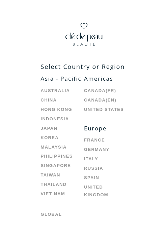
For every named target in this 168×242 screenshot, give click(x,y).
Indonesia (55, 118)
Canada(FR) (100, 90)
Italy (91, 158)
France (94, 140)
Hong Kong (56, 109)
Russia (93, 168)
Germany (97, 149)
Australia (55, 90)
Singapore (56, 165)
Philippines (57, 156)
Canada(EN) (100, 100)
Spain (91, 177)
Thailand (54, 184)
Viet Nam (53, 193)
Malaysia (54, 147)
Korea (50, 137)
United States (104, 109)
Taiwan (50, 174)
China (49, 100)
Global (51, 214)
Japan (49, 128)
